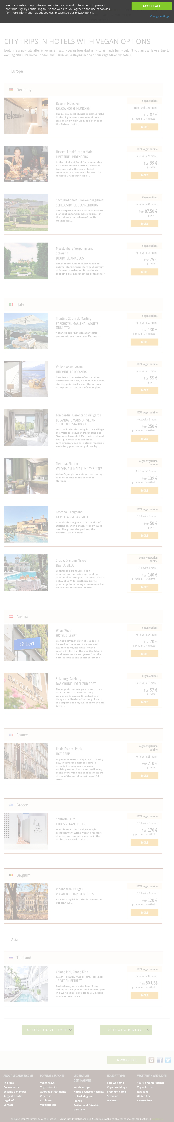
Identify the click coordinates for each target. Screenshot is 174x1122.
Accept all (152, 6)
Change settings (159, 16)
